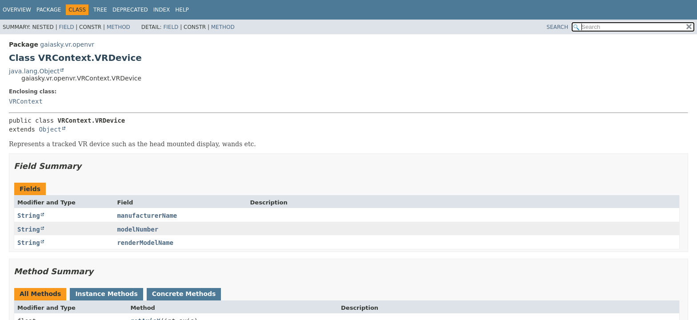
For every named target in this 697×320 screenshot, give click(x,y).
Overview (17, 10)
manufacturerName (147, 215)
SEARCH (558, 27)
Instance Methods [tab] (106, 293)
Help (182, 10)
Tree (100, 10)
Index (161, 10)
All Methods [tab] (40, 293)
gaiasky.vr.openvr (67, 44)
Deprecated (130, 10)
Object (50, 129)
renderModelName (145, 242)
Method (118, 27)
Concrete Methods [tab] (184, 293)
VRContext (26, 101)
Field (66, 27)
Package (48, 10)
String (28, 215)
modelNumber (137, 229)
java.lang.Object (34, 71)
